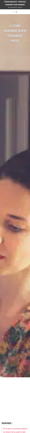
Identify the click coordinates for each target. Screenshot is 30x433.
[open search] (13, 12)
